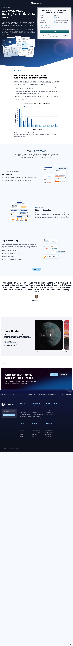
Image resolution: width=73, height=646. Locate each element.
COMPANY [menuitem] (22, 423)
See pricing (63, 374)
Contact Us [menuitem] (22, 436)
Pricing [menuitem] (46, 425)
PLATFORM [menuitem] (22, 403)
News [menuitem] (21, 432)
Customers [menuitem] (22, 428)
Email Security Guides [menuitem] (36, 432)
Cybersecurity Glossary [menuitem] (36, 430)
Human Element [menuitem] (23, 412)
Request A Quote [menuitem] (48, 436)
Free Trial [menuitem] (47, 428)
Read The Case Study (10, 345)
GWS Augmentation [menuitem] (50, 407)
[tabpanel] (36, 293)
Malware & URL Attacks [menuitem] (37, 410)
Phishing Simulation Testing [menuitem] (25, 414)
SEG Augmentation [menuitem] (49, 410)
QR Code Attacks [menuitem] (36, 416)
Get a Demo (36, 269)
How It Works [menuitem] (22, 405)
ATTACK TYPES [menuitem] (37, 403)
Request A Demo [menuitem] (48, 434)
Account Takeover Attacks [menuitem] (38, 414)
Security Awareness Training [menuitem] (25, 416)
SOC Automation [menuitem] (49, 414)
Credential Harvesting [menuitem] (37, 412)
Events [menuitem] (33, 436)
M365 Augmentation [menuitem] (50, 405)
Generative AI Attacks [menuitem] (37, 418)
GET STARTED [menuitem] (48, 423)
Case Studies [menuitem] (34, 434)
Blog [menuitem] (32, 428)
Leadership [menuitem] (22, 430)
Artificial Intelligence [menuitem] (23, 410)
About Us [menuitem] (21, 425)
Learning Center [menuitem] (35, 425)
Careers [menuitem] (21, 434)
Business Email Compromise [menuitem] (38, 405)
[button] (66, 351)
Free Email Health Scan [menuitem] (49, 432)
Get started (54, 374)
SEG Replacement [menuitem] (49, 412)
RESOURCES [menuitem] (35, 423)
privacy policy (65, 35)
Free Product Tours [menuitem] (48, 430)
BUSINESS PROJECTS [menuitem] (51, 403)
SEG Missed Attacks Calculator (25, 134)
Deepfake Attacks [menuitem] (36, 407)
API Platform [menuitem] (22, 407)
